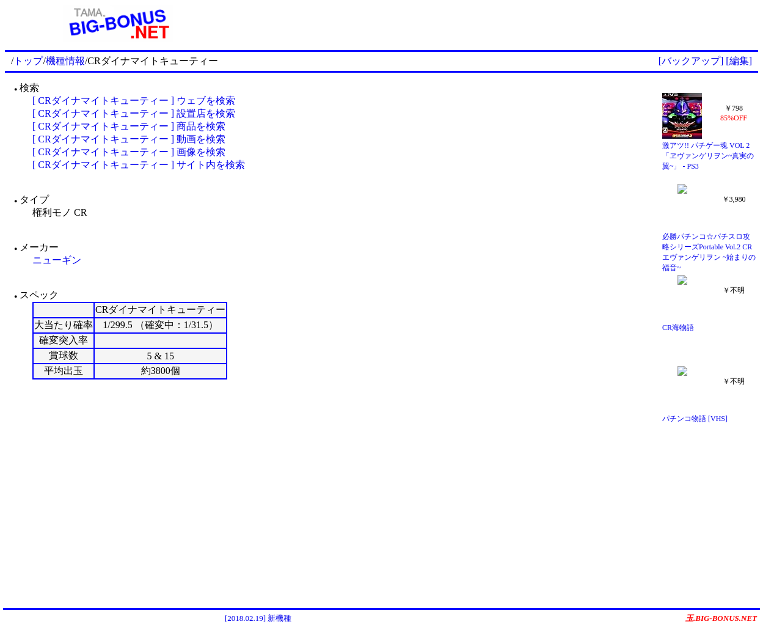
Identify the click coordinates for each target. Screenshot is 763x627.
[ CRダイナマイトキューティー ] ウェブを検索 (133, 100)
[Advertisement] (494, 23)
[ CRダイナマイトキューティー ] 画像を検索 (128, 152)
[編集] (739, 61)
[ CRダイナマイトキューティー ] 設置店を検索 (133, 113)
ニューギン (56, 260)
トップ (28, 61)
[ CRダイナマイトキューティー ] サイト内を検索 (138, 165)
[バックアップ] (691, 61)
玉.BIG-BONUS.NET (721, 618)
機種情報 (65, 61)
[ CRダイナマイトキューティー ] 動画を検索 (128, 139)
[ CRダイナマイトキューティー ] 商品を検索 (128, 126)
